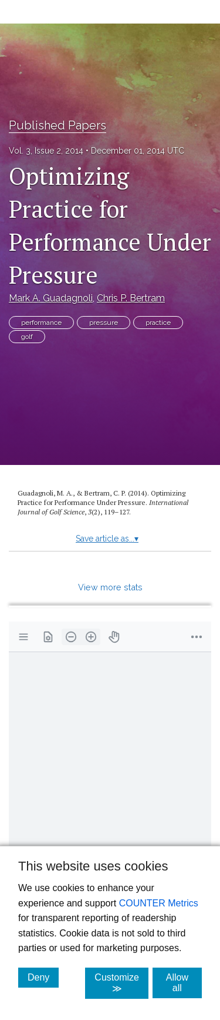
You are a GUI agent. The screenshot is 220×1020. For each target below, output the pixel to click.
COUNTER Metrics (158, 903)
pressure (103, 322)
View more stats (110, 587)
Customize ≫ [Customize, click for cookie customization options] (121, 983)
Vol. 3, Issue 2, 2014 (46, 150)
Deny (43, 977)
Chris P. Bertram (131, 298)
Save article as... (107, 538)
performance (41, 322)
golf (27, 337)
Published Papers (57, 125)
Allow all (184, 982)
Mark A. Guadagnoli (51, 298)
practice (158, 322)
